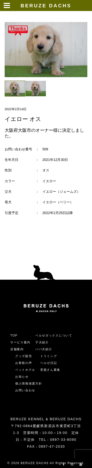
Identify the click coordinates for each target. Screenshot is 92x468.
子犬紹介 (42, 342)
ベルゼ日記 (48, 363)
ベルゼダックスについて (53, 335)
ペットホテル (25, 370)
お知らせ (22, 376)
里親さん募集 (50, 370)
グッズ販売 (23, 356)
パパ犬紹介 (43, 349)
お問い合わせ (27, 390)
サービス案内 (20, 342)
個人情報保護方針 (28, 383)
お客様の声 (23, 363)
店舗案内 (17, 349)
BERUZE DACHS (46, 5)
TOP (14, 335)
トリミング (48, 356)
